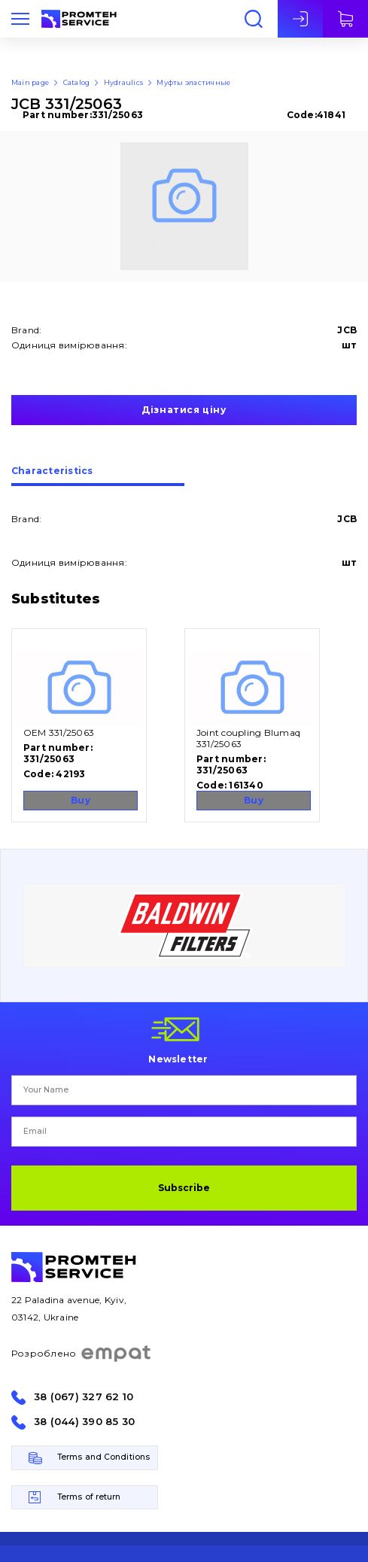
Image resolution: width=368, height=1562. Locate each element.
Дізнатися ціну (183, 409)
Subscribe (184, 1187)
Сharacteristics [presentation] (52, 471)
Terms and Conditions (103, 1457)
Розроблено (81, 1353)
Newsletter (178, 1058)
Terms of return (89, 1497)
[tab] (97, 476)
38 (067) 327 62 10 (83, 1397)
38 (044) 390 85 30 (84, 1422)
